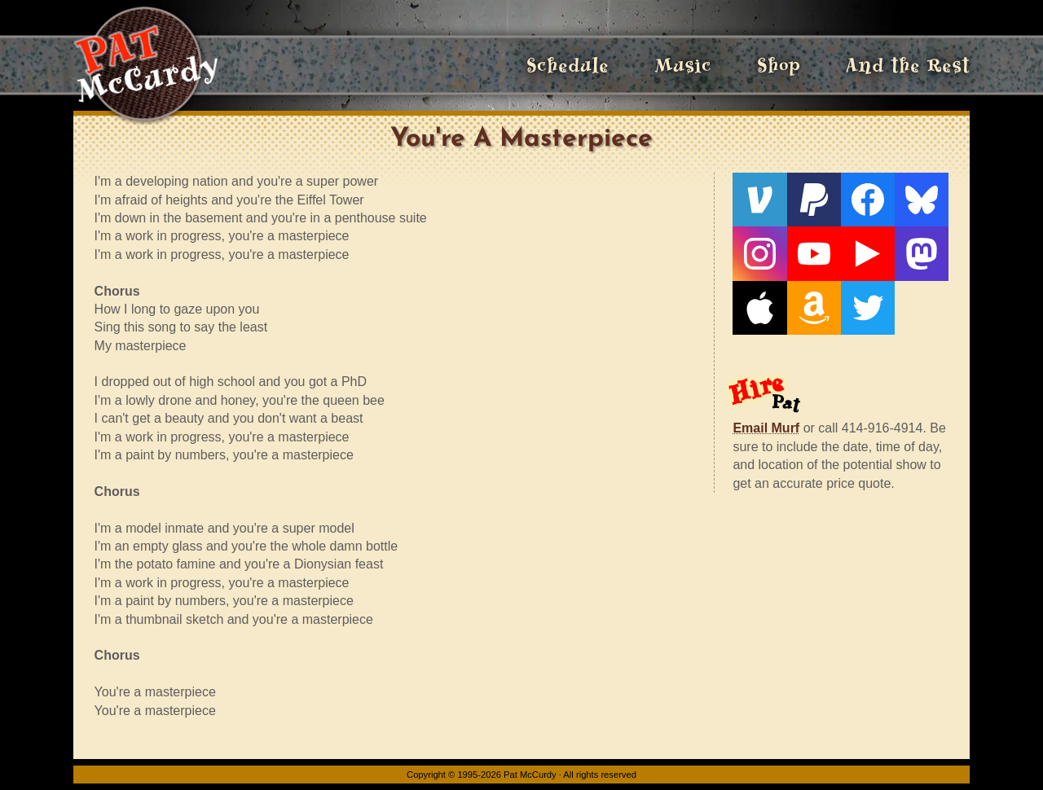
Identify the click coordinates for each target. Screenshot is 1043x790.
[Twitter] (868, 308)
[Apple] (759, 308)
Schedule (567, 65)
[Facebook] (868, 199)
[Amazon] (814, 308)
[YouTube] (814, 253)
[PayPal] (814, 199)
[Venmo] (759, 199)
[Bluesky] (921, 199)
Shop (778, 65)
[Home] (145, 65)
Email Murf (766, 428)
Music (682, 65)
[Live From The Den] (868, 253)
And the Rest (908, 65)
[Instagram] (759, 253)
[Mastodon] (921, 253)
